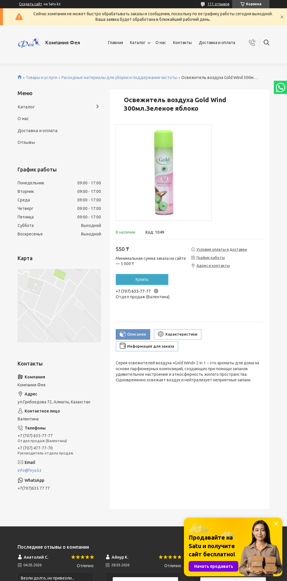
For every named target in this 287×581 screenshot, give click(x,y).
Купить (142, 279)
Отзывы (26, 142)
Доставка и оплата (217, 42)
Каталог (138, 42)
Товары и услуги (41, 77)
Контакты (182, 42)
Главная (115, 42)
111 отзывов (218, 4)
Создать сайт (30, 4)
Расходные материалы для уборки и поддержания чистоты (119, 77)
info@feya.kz (30, 470)
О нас (161, 42)
